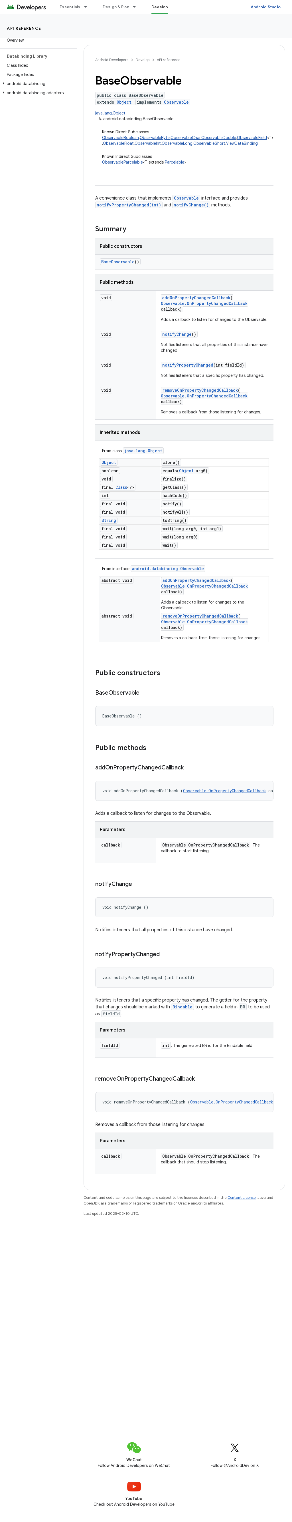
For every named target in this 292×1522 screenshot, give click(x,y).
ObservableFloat (118, 143)
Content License (242, 1197)
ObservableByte (155, 137)
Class (121, 487)
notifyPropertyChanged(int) (129, 205)
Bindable (182, 1007)
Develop (142, 59)
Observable (176, 102)
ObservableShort (209, 143)
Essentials (70, 6)
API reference (24, 28)
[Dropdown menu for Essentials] (88, 7)
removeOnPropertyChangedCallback (200, 390)
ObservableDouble (218, 137)
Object (124, 102)
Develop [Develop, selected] (159, 6)
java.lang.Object (110, 113)
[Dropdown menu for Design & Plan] (137, 7)
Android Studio (266, 6)
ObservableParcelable (122, 162)
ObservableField (252, 137)
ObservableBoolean (120, 137)
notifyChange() (191, 205)
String (109, 520)
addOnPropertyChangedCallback (196, 297)
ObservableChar (185, 137)
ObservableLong (177, 143)
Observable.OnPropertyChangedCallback (204, 303)
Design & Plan (116, 6)
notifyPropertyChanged (187, 365)
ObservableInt (148, 143)
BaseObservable (118, 261)
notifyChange (177, 334)
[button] (37, 83)
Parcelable (174, 162)
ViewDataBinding (242, 143)
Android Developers (111, 59)
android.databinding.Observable (168, 568)
